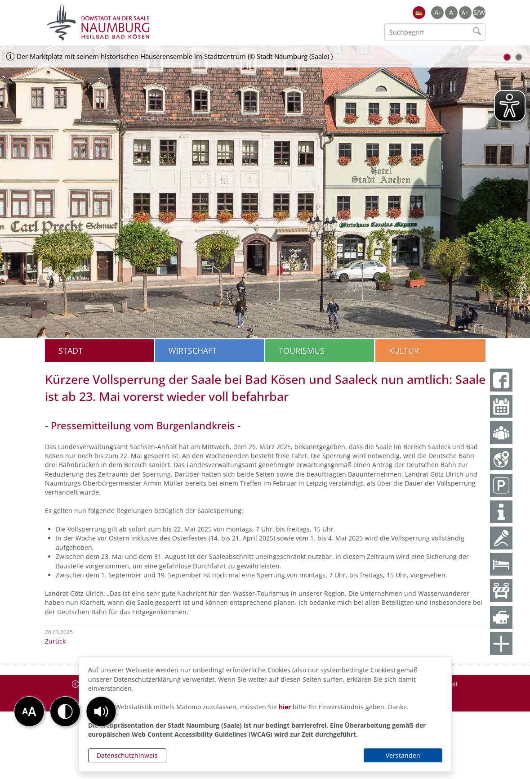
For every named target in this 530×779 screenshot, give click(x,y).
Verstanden (403, 755)
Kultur (404, 350)
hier (285, 706)
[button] (101, 711)
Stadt (70, 350)
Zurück (55, 641)
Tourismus (302, 350)
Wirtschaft (193, 350)
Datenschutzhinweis (127, 755)
